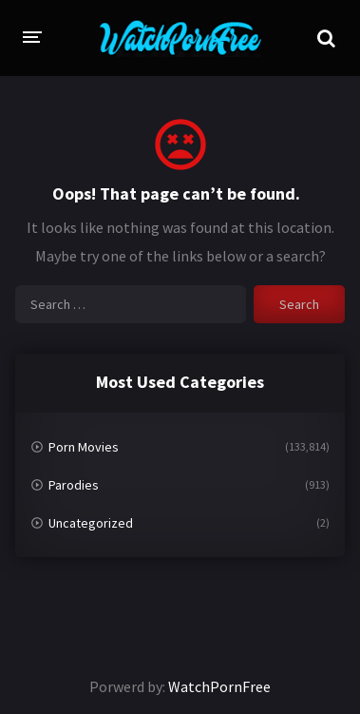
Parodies (73, 484)
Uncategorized (90, 522)
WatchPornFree (219, 686)
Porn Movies (83, 446)
